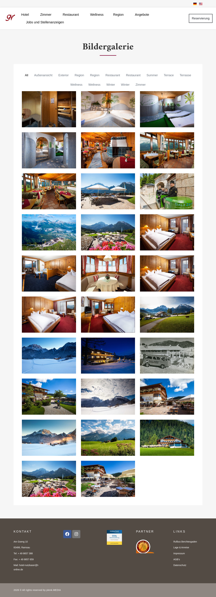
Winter (110, 84)
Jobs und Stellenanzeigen (45, 22)
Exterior (63, 75)
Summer (152, 75)
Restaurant (72, 14)
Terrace (169, 75)
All (26, 75)
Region (119, 14)
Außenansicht (43, 75)
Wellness (97, 14)
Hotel (26, 14)
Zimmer (46, 14)
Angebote (142, 14)
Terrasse (185, 75)
